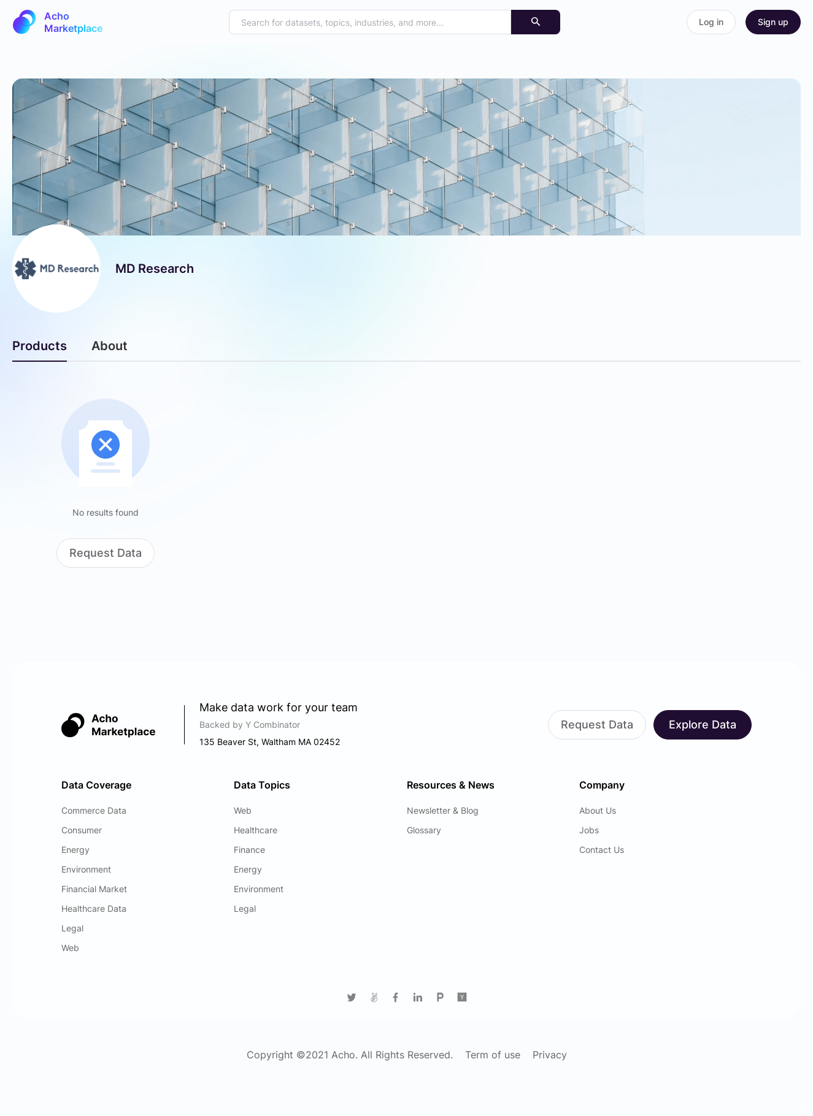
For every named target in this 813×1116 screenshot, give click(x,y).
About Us (597, 810)
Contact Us (601, 849)
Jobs (589, 830)
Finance (249, 849)
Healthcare (255, 830)
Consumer (81, 830)
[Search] (535, 22)
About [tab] (109, 345)
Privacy (550, 1055)
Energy (75, 849)
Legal (72, 928)
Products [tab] (39, 345)
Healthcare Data (93, 908)
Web (70, 947)
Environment (86, 869)
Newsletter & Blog (443, 810)
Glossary (424, 830)
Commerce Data (93, 810)
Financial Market (94, 889)
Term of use (492, 1055)
